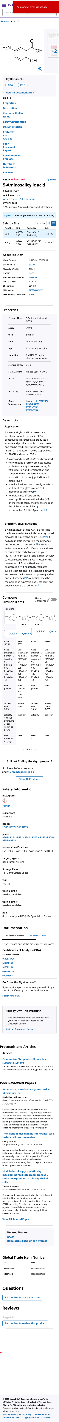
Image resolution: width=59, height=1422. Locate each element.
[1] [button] (35, 491)
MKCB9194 (7, 967)
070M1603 (7, 975)
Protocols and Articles (8, 135)
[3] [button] (44, 536)
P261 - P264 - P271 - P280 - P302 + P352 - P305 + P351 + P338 (28, 839)
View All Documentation (19, 92)
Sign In (7, 215)
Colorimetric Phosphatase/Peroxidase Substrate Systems (24, 1060)
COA (10, 85)
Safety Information (14, 121)
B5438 (10, 1237)
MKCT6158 (7, 962)
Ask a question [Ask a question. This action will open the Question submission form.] (27, 198)
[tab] (7, 21)
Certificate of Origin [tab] (37, 935)
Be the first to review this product (26, 1324)
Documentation (12, 126)
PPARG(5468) (32, 404)
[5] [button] (37, 544)
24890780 (33, 277)
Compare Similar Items (13, 115)
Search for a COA (10, 995)
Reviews (8, 172)
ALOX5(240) (42, 401)
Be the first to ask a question (22, 1297)
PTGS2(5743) (32, 410)
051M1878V (8, 971)
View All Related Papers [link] (16, 1219)
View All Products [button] (29, 779)
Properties (9, 103)
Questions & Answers (9, 165)
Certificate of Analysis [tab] (14, 935)
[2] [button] (45, 509)
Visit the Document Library (19, 1029)
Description (10, 108)
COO (23, 85)
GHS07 (6, 806)
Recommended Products (12, 157)
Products (5, 21)
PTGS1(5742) (32, 407)
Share (51, 179)
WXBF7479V (8, 958)
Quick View (15, 633)
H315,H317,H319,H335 (15, 827)
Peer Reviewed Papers (9, 147)
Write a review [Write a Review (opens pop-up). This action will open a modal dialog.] (10, 198)
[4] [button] (47, 536)
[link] (9, 1414)
